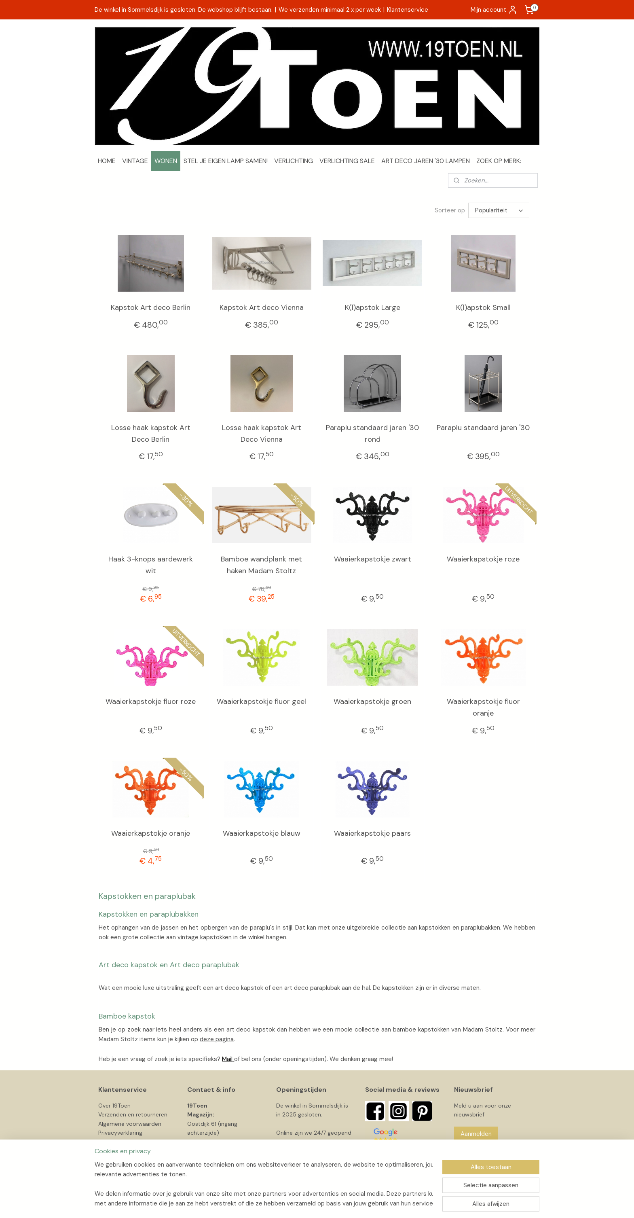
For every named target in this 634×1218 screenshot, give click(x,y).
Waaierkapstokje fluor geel (261, 701)
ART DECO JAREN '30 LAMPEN (425, 161)
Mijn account (494, 10)
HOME (107, 161)
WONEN (165, 161)
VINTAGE (135, 161)
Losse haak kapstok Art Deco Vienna (261, 433)
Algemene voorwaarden (129, 1123)
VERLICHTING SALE (347, 161)
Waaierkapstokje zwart (372, 559)
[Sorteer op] (499, 210)
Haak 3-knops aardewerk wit (150, 565)
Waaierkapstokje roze (483, 559)
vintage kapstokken (205, 937)
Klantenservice (407, 10)
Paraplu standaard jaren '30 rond (372, 433)
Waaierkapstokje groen (372, 701)
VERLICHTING (293, 161)
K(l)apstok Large (372, 307)
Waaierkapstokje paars (372, 833)
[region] (264, 1184)
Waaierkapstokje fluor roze (151, 701)
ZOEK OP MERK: (498, 161)
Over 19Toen (114, 1105)
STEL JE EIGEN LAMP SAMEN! (226, 161)
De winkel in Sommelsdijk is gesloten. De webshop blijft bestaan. (184, 10)
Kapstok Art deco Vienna (262, 307)
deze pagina (217, 1039)
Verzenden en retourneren (132, 1114)
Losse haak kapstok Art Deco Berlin (150, 433)
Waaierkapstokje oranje (150, 833)
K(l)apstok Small (483, 307)
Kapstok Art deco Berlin (150, 307)
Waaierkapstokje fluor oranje (483, 707)
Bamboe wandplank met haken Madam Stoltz (261, 565)
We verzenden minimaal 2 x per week (330, 10)
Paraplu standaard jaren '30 (483, 427)
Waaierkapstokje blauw (261, 833)
